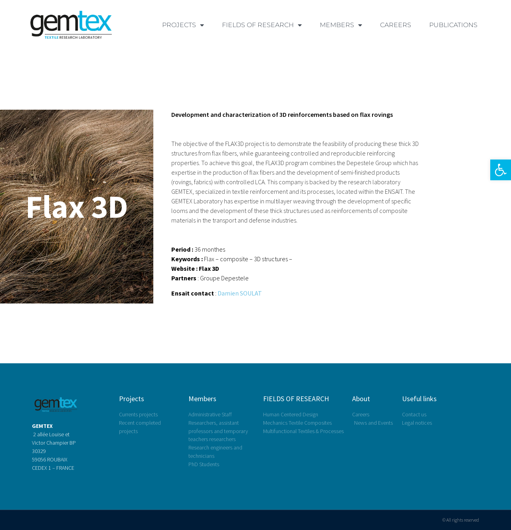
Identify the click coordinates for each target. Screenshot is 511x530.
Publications (453, 25)
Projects (131, 398)
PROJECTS (183, 25)
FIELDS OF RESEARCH (262, 25)
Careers (395, 25)
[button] (500, 170)
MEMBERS (341, 25)
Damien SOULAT (240, 293)
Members (202, 398)
